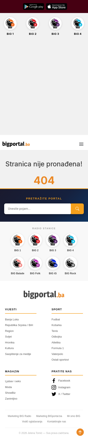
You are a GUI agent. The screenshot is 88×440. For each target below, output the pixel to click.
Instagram (61, 387)
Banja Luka (12, 319)
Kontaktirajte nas (56, 421)
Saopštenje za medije (18, 354)
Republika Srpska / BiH (19, 325)
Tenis (55, 331)
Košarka (57, 325)
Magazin (12, 371)
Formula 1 (58, 348)
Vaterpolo (57, 354)
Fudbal (56, 319)
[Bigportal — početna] (16, 144)
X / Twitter (61, 394)
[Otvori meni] (81, 144)
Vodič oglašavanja (32, 421)
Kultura (9, 348)
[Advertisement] (44, 88)
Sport (57, 309)
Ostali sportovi (60, 359)
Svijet (8, 336)
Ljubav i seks (13, 381)
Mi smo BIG (73, 416)
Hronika (9, 342)
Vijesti (11, 309)
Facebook (61, 380)
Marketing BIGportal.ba (49, 416)
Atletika (56, 342)
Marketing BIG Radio (19, 416)
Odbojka (57, 336)
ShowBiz (10, 392)
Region (9, 331)
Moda (8, 387)
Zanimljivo (11, 398)
